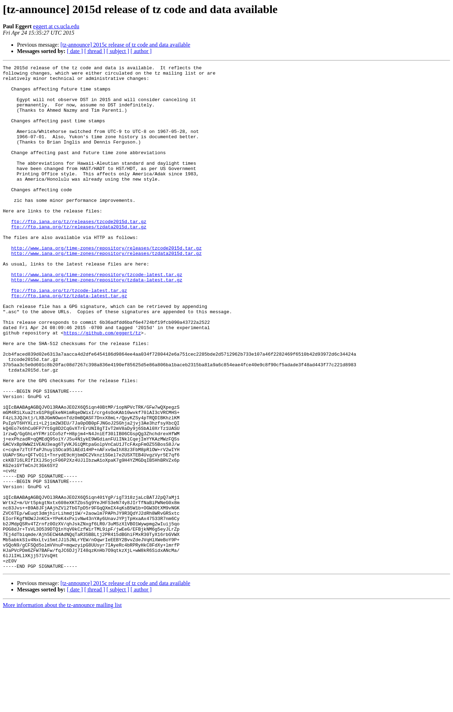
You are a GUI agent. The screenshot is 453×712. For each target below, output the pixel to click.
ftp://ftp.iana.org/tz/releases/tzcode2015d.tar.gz (78, 253)
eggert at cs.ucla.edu (56, 26)
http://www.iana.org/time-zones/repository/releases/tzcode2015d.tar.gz (106, 285)
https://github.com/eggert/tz (102, 387)
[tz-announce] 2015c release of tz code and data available (125, 45)
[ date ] (75, 51)
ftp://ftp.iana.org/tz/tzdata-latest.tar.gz (69, 342)
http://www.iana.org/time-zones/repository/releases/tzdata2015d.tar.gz (106, 291)
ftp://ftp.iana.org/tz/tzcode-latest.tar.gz (69, 336)
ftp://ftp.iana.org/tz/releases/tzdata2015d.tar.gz (78, 259)
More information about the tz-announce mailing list (62, 706)
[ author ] (141, 51)
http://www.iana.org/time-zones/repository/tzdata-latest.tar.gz (96, 323)
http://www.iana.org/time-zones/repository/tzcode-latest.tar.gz (96, 317)
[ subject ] (118, 51)
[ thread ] (94, 51)
